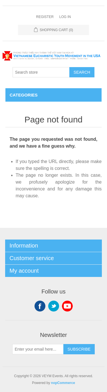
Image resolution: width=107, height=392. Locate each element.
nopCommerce (63, 383)
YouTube (67, 306)
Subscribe (79, 349)
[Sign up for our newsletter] (38, 349)
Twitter (53, 306)
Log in (65, 17)
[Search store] (41, 72)
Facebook (40, 306)
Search (82, 72)
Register (44, 17)
